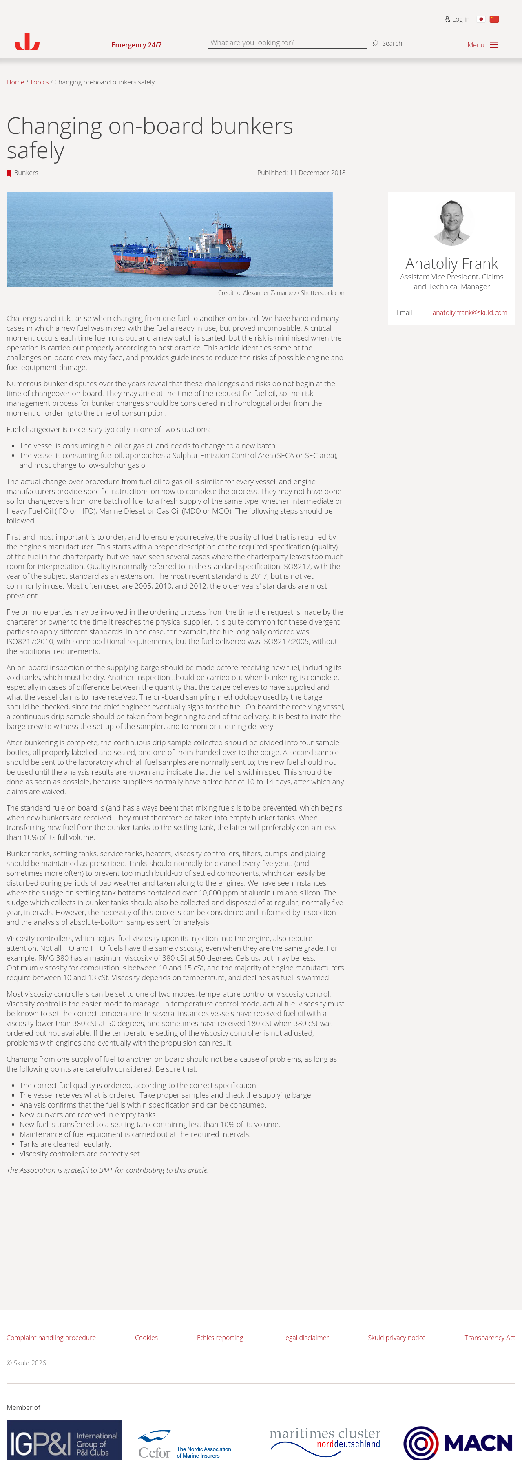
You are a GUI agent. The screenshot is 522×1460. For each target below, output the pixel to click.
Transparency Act (490, 1337)
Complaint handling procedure (51, 1337)
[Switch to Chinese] (494, 19)
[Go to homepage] (63, 41)
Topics (39, 82)
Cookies (146, 1337)
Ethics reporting (220, 1337)
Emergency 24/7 (137, 44)
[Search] (386, 40)
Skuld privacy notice (397, 1337)
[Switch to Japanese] (481, 19)
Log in (457, 19)
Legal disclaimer (305, 1337)
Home (15, 82)
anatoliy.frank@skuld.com (470, 312)
